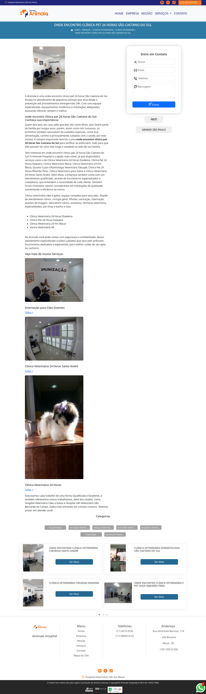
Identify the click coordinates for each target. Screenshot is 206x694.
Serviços (162, 13)
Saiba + (29, 312)
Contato (180, 13)
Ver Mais (74, 562)
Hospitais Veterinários (151, 527)
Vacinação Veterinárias (116, 534)
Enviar (155, 104)
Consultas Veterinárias (127, 527)
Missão (146, 13)
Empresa (132, 13)
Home (119, 13)
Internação (91, 534)
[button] (99, 614)
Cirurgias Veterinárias (80, 527)
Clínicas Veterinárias (104, 527)
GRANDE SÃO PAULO (154, 129)
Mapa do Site (81, 655)
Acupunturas (55, 527)
